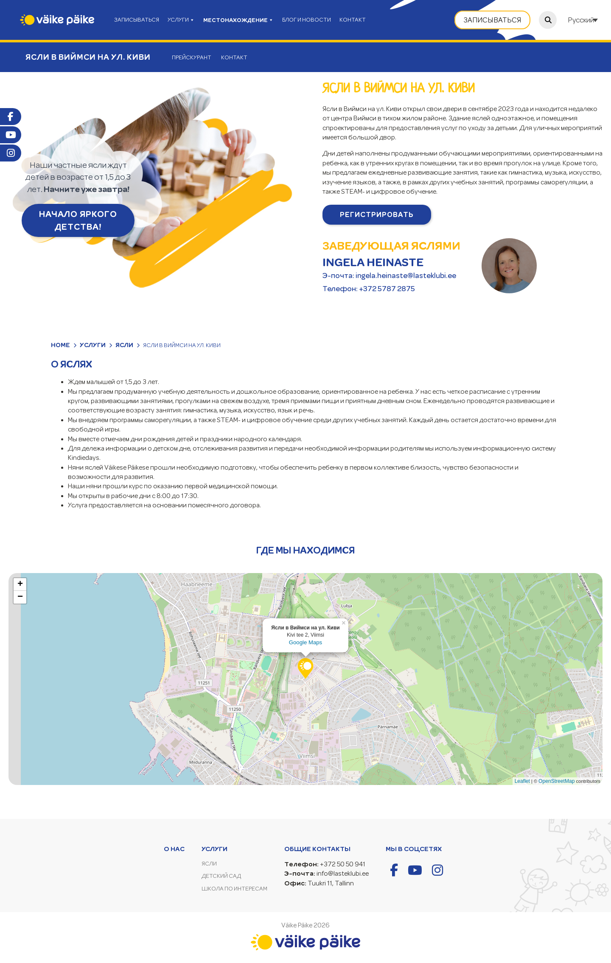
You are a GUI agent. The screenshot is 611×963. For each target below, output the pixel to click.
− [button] (20, 597)
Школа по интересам (234, 888)
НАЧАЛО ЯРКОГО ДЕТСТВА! (78, 220)
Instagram (10, 153)
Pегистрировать (377, 214)
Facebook (10, 116)
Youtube (10, 134)
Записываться (492, 20)
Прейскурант (191, 57)
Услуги (93, 345)
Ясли (124, 345)
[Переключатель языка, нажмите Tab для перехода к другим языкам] (584, 20)
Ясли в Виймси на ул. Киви (88, 57)
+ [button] (20, 584)
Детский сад (221, 876)
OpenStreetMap (556, 781)
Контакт (234, 57)
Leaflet (522, 781)
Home (60, 345)
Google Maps (305, 642)
